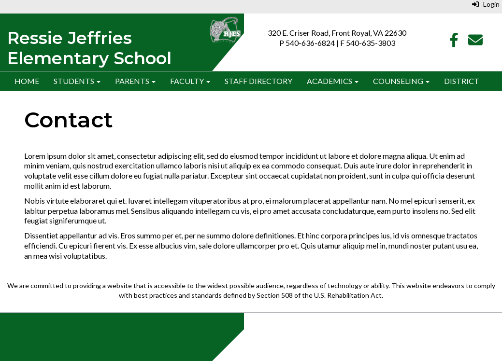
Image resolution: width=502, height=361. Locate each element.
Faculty (190, 80)
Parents (135, 80)
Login (486, 4)
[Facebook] (454, 42)
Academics (333, 80)
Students (77, 80)
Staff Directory (258, 80)
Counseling (401, 80)
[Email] (475, 42)
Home (26, 80)
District (461, 80)
